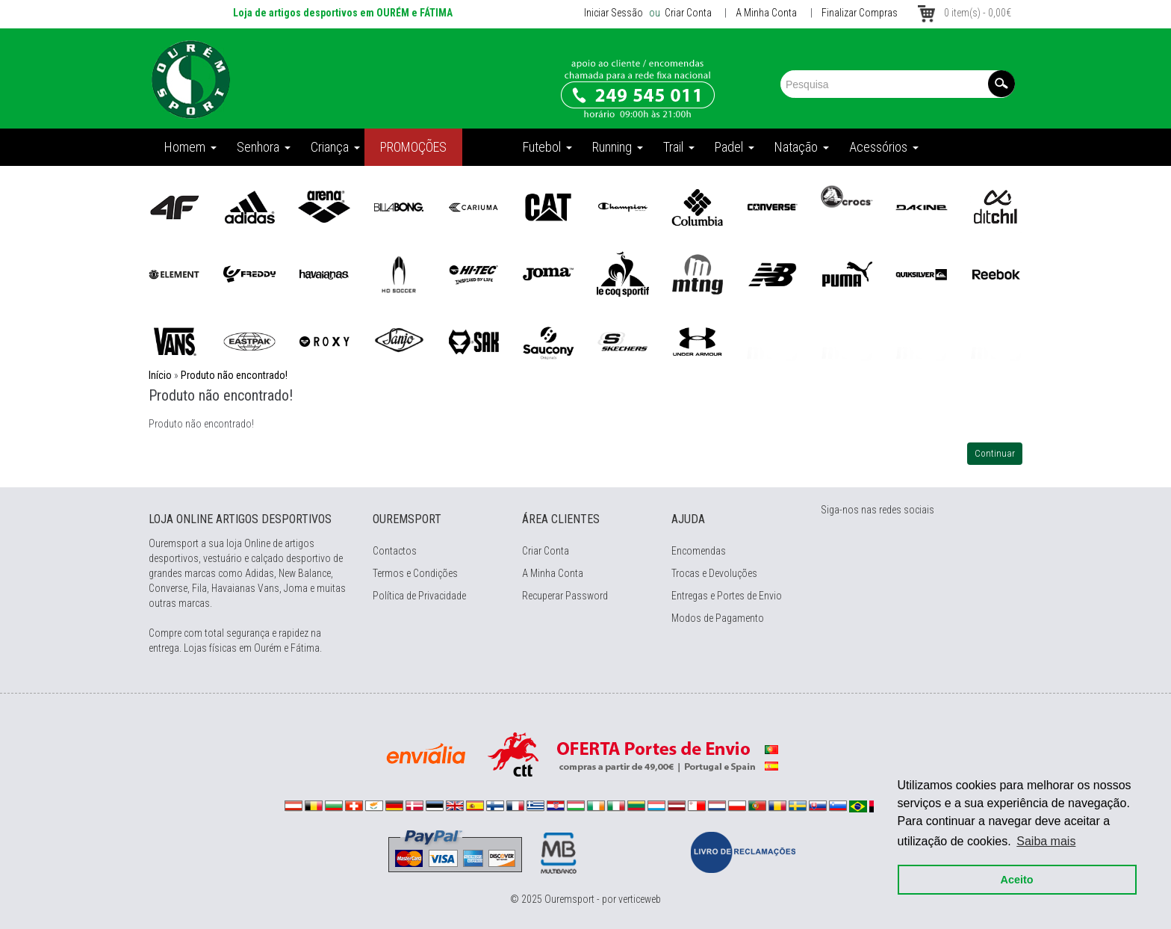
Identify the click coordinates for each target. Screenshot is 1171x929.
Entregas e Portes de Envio (726, 596)
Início (160, 375)
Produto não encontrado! (234, 375)
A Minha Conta (766, 13)
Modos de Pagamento (717, 618)
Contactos (395, 551)
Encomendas (698, 551)
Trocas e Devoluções (714, 573)
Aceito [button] (1015, 878)
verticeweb (639, 899)
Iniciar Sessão (613, 13)
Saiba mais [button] (1045, 839)
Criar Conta (687, 13)
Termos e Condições (415, 573)
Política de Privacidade (419, 596)
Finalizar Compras (859, 13)
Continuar (995, 453)
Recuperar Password (565, 596)
